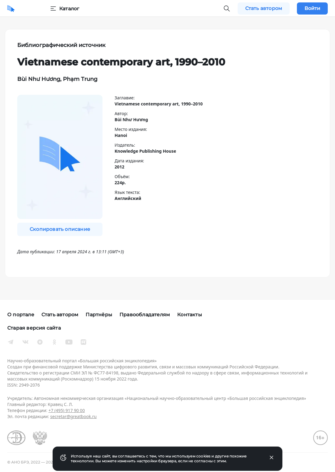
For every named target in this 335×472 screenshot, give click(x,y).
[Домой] (11, 8)
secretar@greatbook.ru (73, 416)
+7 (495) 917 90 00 (66, 410)
